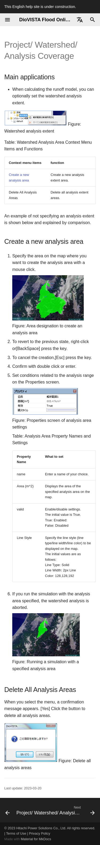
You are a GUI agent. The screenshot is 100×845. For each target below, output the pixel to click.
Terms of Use (16, 833)
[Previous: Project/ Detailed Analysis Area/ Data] (6, 810)
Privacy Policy (39, 833)
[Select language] (79, 19)
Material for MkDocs (36, 839)
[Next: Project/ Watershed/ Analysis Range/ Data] (55, 810)
